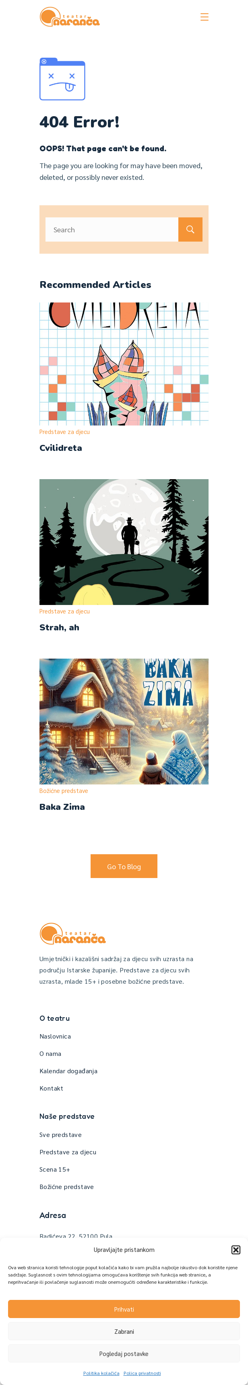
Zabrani (124, 1331)
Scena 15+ (54, 1169)
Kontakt (51, 1088)
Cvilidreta (60, 448)
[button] (236, 1250)
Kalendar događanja (68, 1070)
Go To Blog (124, 866)
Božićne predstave (63, 790)
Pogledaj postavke (124, 1353)
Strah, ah (59, 628)
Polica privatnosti (142, 1373)
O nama (50, 1053)
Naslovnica (55, 1036)
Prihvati (124, 1309)
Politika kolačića (101, 1373)
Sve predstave (60, 1134)
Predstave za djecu (64, 431)
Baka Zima (62, 807)
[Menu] (204, 17)
